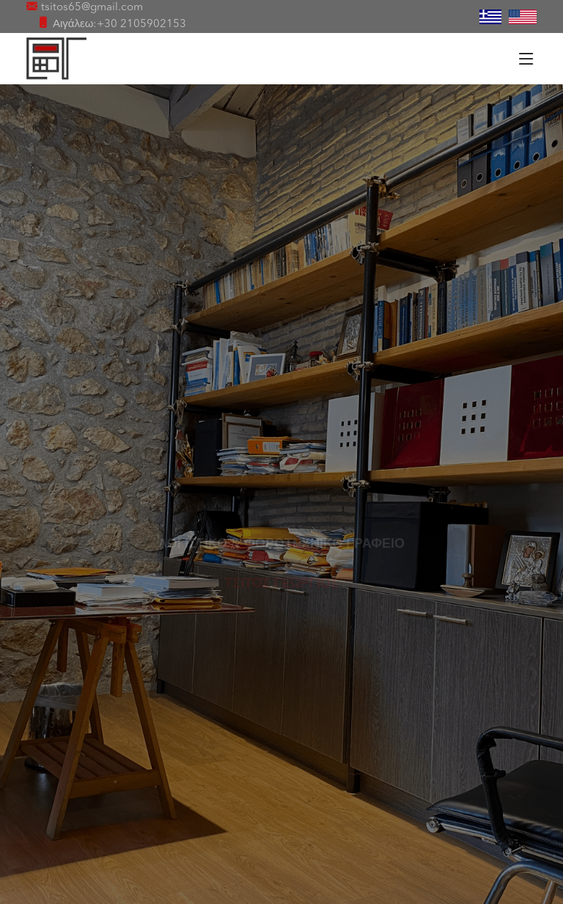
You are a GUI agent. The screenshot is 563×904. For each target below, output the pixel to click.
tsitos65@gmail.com (92, 7)
